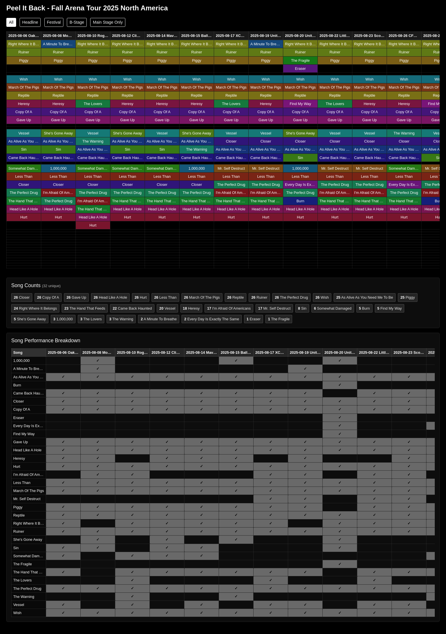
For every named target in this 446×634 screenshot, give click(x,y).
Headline (30, 22)
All (11, 22)
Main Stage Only (108, 22)
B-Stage (76, 22)
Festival (54, 22)
